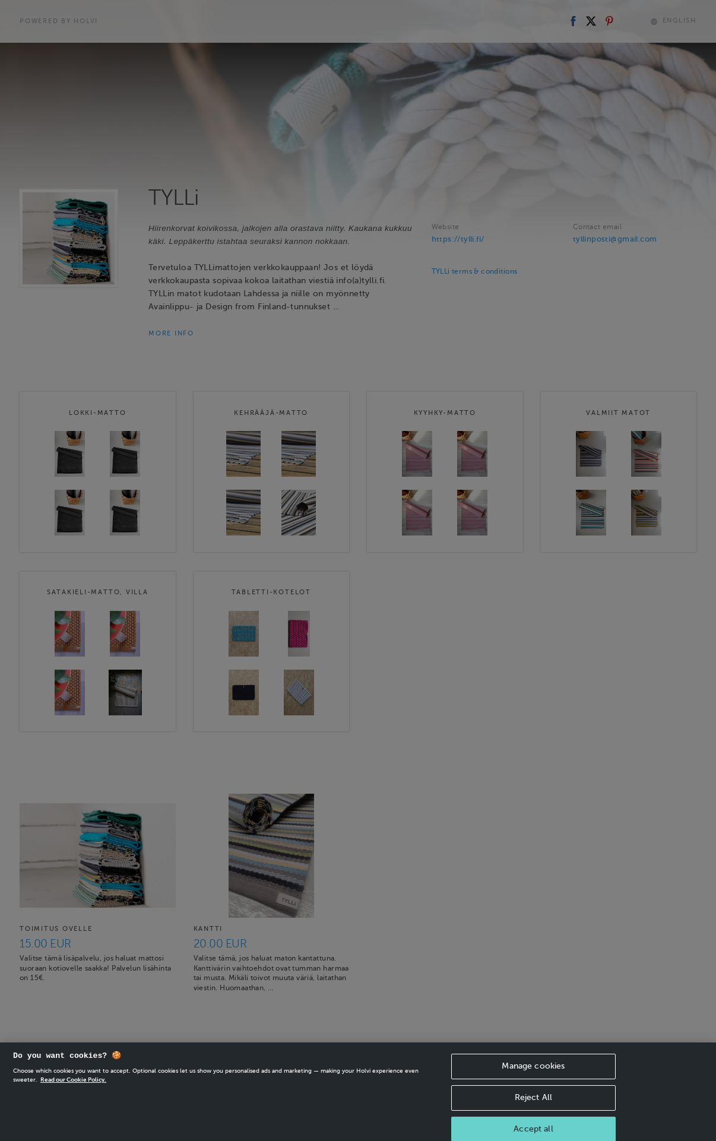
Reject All (533, 1112)
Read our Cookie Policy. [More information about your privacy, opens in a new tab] (73, 1094)
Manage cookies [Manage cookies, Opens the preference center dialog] (533, 1080)
